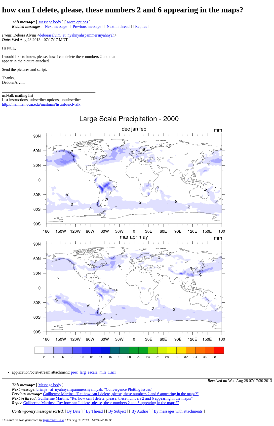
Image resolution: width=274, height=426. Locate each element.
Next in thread (118, 26)
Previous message (87, 26)
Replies (141, 26)
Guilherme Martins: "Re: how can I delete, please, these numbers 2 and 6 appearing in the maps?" (120, 394)
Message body (49, 22)
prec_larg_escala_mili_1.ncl (93, 372)
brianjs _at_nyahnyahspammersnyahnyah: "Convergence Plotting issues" (95, 389)
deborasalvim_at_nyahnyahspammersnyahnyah (77, 35)
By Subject (117, 411)
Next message (56, 26)
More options (77, 22)
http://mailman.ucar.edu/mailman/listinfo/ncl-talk (41, 104)
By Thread (94, 411)
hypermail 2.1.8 (53, 420)
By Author (139, 411)
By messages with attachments (178, 411)
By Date (73, 411)
